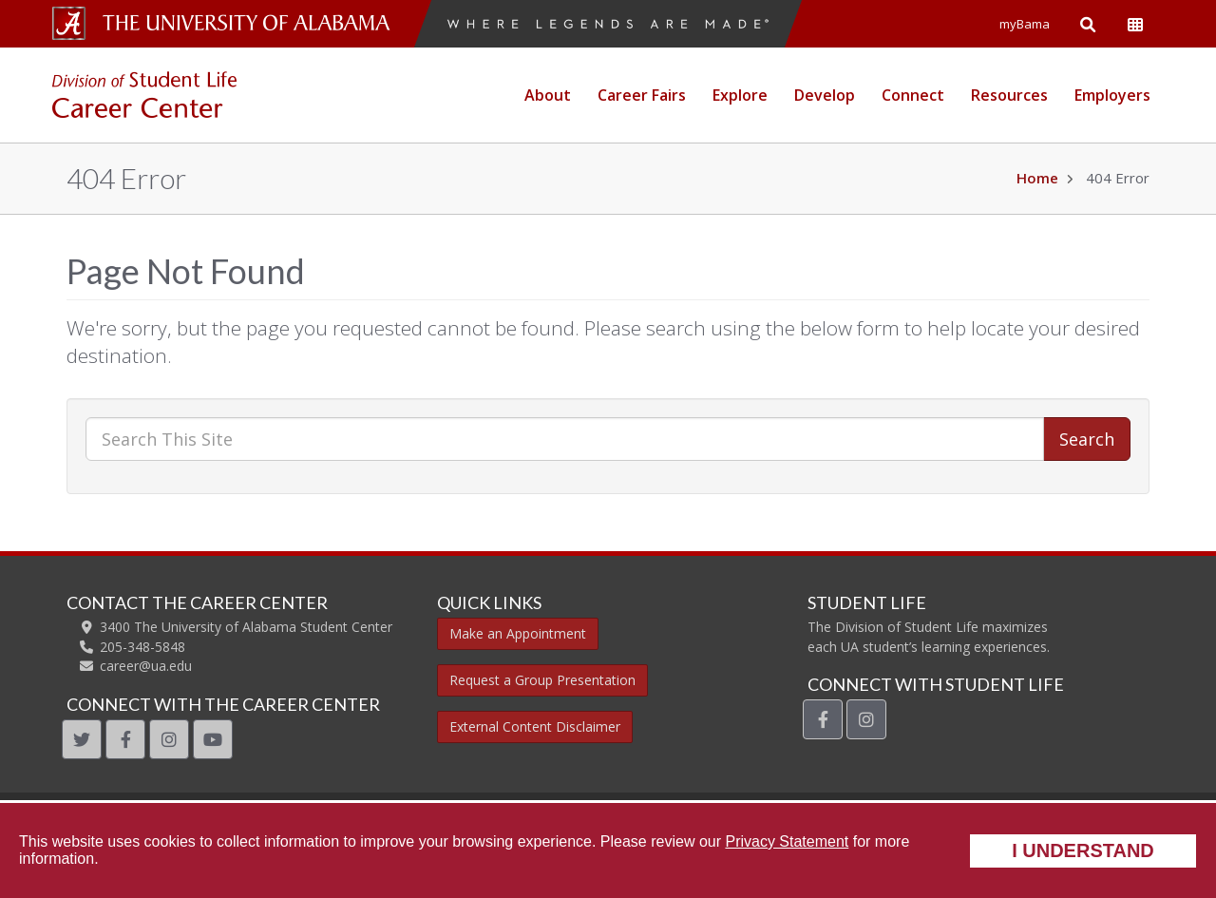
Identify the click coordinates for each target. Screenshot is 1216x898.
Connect (913, 95)
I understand (1083, 850)
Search (1086, 439)
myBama (1024, 23)
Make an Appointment (517, 633)
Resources (1009, 95)
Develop (824, 95)
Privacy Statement (786, 841)
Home (1037, 177)
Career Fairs (642, 95)
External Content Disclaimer (534, 726)
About (547, 95)
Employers (1112, 95)
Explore (740, 95)
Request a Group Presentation (542, 680)
